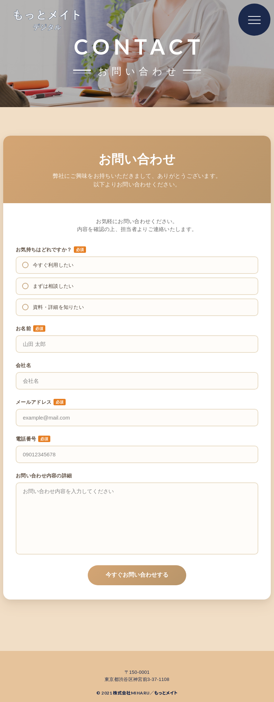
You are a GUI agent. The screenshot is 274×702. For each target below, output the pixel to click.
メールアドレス (41, 402)
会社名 (23, 365)
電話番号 (33, 439)
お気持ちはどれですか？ (51, 249)
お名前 (30, 328)
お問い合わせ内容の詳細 (44, 475)
